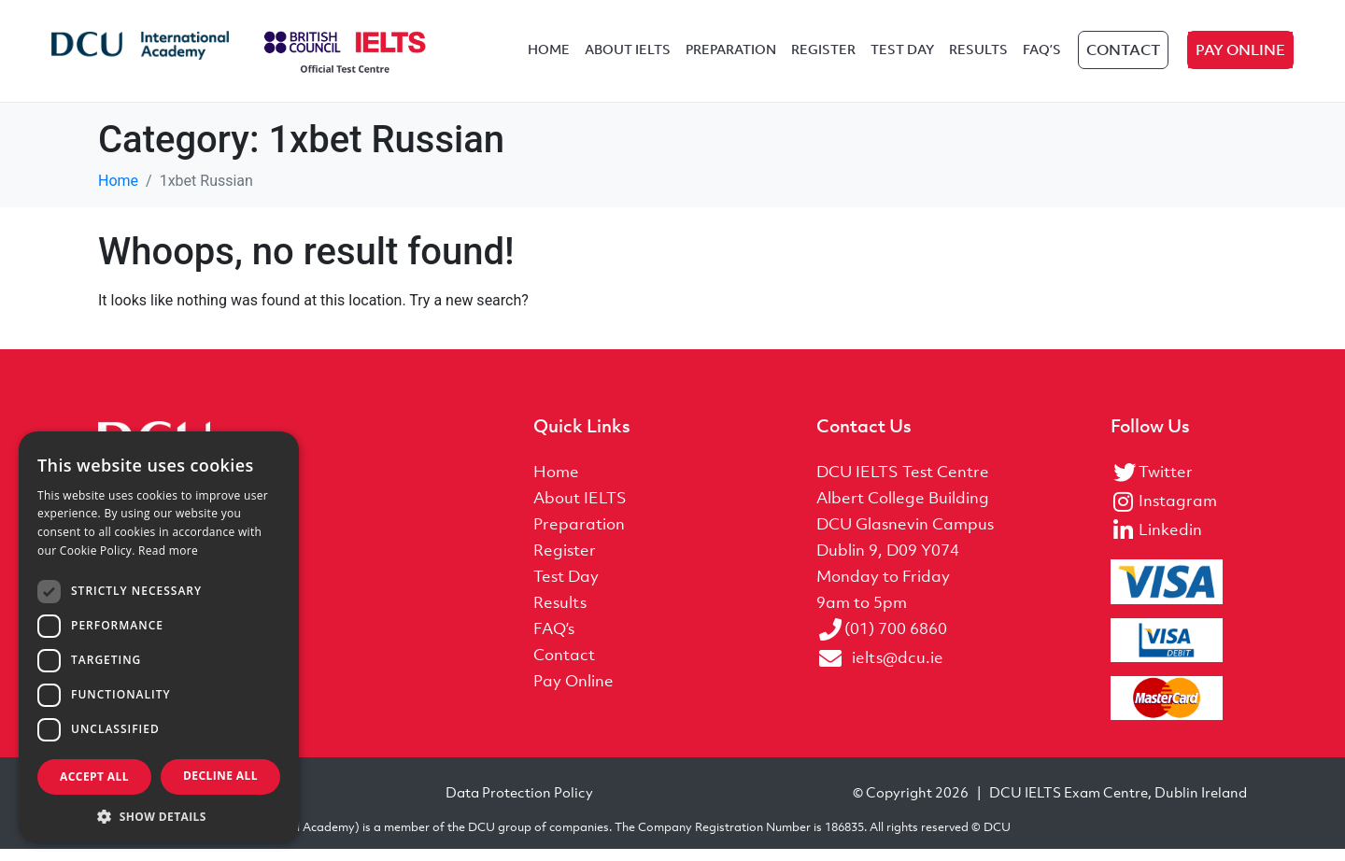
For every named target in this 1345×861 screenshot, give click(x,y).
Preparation (731, 57)
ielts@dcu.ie (897, 670)
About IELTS (628, 57)
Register (823, 57)
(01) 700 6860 (895, 641)
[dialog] (159, 636)
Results (978, 57)
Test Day (902, 57)
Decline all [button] (220, 775)
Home (549, 57)
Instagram (1178, 513)
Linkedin (1170, 542)
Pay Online (1240, 58)
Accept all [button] (94, 776)
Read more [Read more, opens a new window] (168, 550)
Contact (1123, 58)
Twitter (1166, 484)
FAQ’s (1042, 57)
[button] (158, 815)
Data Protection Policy (519, 804)
